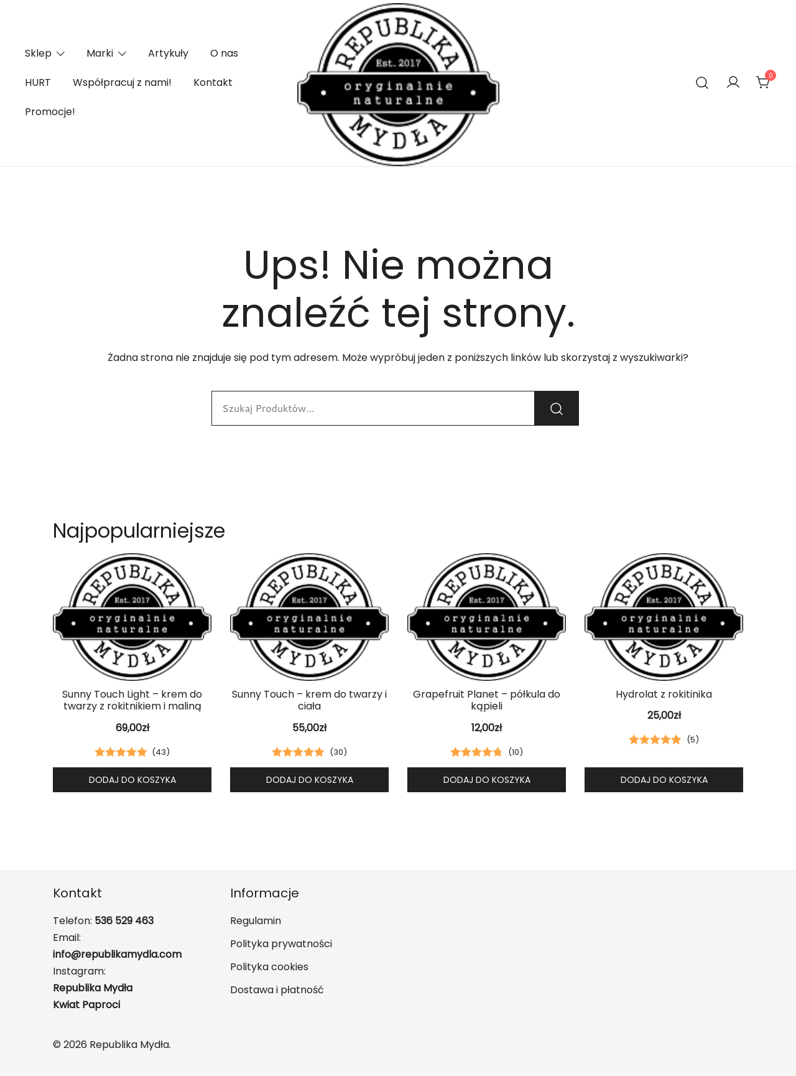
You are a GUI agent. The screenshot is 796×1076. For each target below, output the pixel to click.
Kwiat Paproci (86, 1005)
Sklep (38, 53)
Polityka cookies (269, 967)
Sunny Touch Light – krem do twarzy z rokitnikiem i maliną (132, 700)
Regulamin (255, 921)
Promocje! (50, 112)
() (161, 752)
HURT (38, 82)
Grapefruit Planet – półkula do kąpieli (486, 700)
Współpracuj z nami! (122, 82)
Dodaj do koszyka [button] (132, 780)
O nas (224, 53)
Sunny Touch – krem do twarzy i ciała (309, 700)
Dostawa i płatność (277, 990)
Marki (99, 53)
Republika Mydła (92, 988)
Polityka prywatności (281, 944)
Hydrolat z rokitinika (664, 694)
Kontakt (213, 82)
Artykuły (168, 53)
